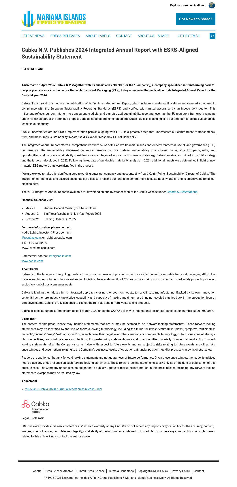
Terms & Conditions (121, 471)
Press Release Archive (59, 471)
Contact (124, 36)
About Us (146, 36)
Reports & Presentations (181, 192)
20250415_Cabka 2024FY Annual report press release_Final (63, 389)
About (37, 471)
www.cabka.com (32, 261)
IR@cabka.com (31, 237)
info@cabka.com (60, 256)
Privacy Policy (181, 471)
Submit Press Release (91, 471)
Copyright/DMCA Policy (153, 471)
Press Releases (65, 36)
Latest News (33, 36)
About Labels (98, 36)
